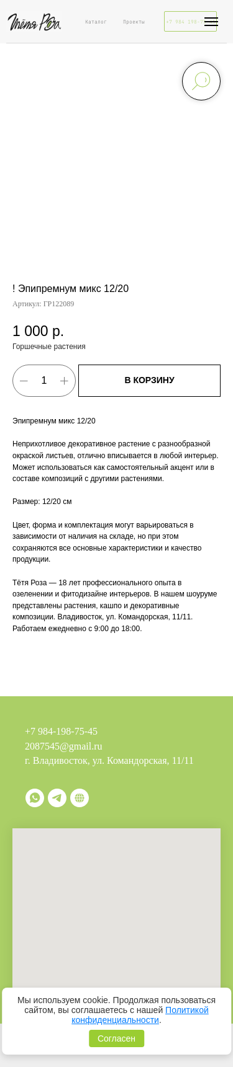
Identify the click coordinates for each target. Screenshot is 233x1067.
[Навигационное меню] (211, 21)
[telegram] (57, 798)
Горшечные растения (49, 346)
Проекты (134, 22)
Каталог (96, 22)
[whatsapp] (34, 798)
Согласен (116, 1038)
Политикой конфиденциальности (140, 1015)
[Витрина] (79, 798)
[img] (34, 21)
